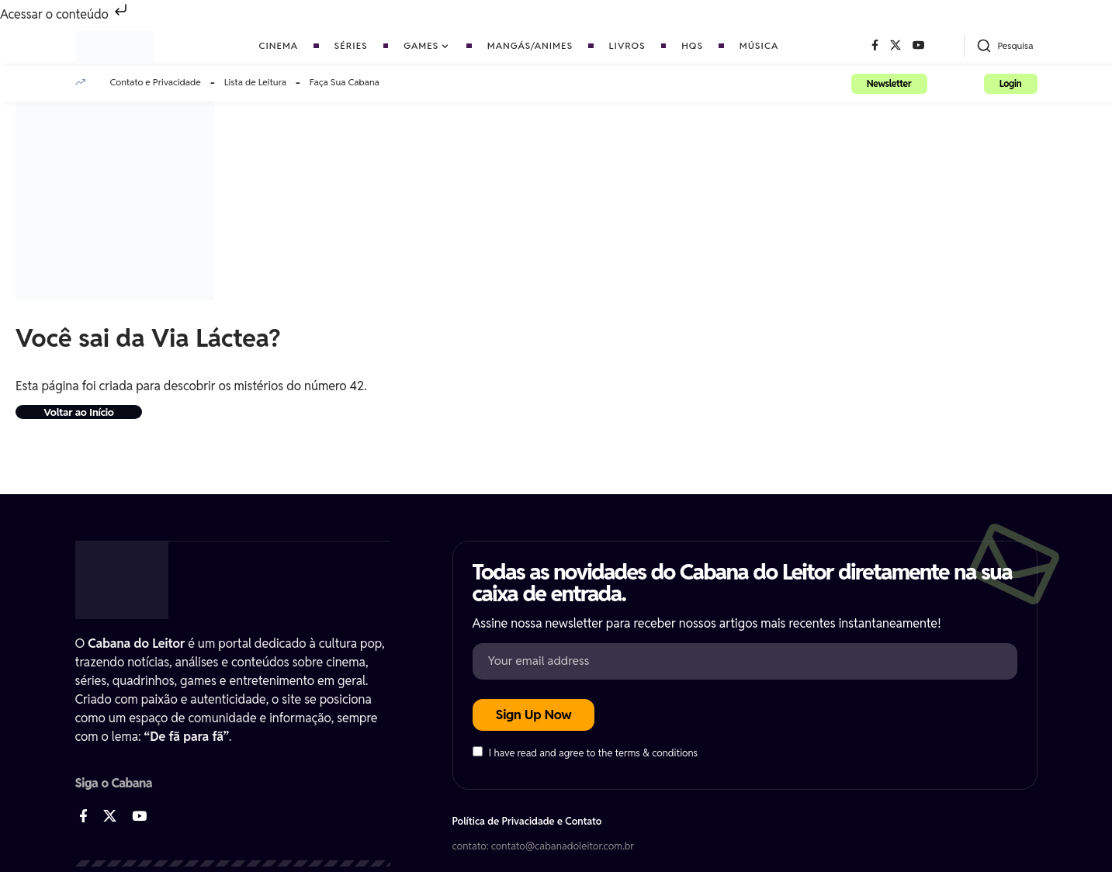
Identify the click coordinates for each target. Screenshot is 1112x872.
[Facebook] (875, 45)
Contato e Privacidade (155, 82)
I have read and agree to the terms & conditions (593, 753)
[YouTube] (919, 45)
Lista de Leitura (255, 82)
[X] (895, 45)
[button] (1004, 46)
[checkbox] (478, 752)
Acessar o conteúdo (65, 14)
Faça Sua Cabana (344, 82)
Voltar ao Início (83, 413)
